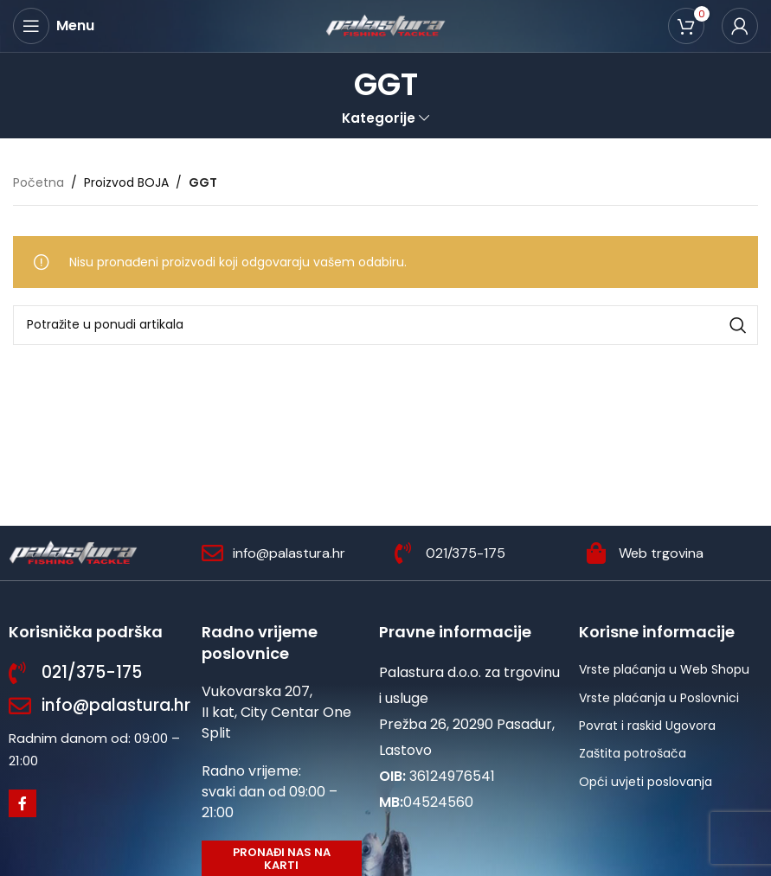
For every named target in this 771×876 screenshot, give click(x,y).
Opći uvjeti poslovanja (645, 781)
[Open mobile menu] (53, 26)
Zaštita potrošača (632, 753)
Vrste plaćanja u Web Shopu (664, 669)
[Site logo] (386, 25)
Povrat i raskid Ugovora (647, 725)
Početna (38, 182)
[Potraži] (385, 325)
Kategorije (378, 118)
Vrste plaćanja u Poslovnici (659, 698)
